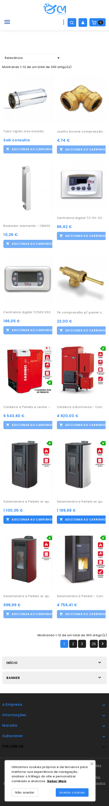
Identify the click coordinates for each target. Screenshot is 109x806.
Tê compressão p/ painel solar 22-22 (81, 312)
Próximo (102, 643)
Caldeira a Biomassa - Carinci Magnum (81, 407)
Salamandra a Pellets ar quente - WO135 (81, 501)
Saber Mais (57, 781)
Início (12, 663)
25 (94, 644)
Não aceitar (25, 792)
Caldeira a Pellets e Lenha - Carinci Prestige (27, 407)
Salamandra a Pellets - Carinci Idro (81, 596)
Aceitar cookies (72, 792)
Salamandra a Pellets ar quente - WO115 (27, 501)
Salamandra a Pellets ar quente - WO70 (27, 596)
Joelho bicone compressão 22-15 (81, 131)
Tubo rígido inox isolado (23, 131)
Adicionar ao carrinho (32, 149)
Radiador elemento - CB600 (26, 226)
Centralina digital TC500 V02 (27, 312)
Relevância (33, 58)
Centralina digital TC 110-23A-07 (81, 218)
